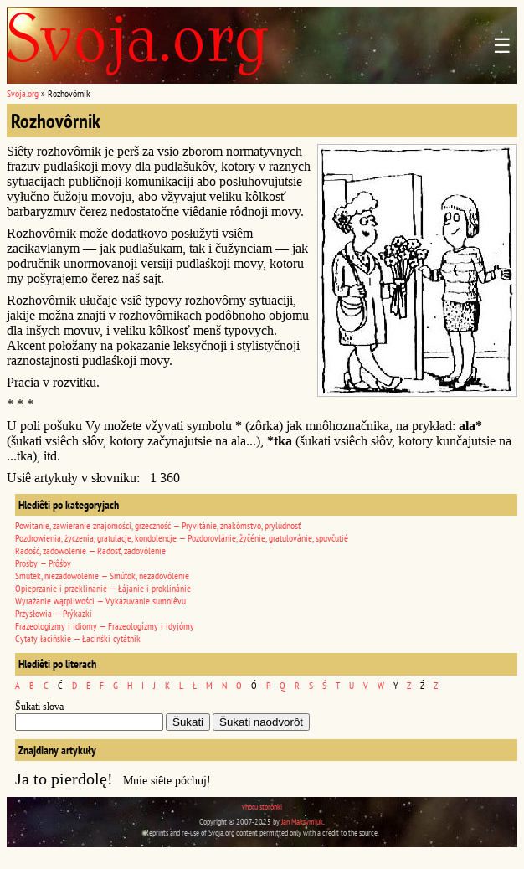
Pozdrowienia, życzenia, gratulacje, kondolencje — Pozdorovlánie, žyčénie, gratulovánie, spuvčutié (181, 538)
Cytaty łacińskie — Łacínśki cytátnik (78, 638)
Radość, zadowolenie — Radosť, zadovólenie (90, 550)
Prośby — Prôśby (43, 563)
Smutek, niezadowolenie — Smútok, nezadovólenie (102, 575)
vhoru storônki (262, 806)
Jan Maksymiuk (302, 821)
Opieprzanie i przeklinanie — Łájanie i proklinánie (103, 588)
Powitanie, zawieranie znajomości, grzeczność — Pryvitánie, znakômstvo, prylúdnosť (158, 525)
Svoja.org (23, 93)
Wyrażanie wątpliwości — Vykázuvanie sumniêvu (100, 600)
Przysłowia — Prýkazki (53, 613)
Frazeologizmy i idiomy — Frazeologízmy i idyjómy (104, 626)
